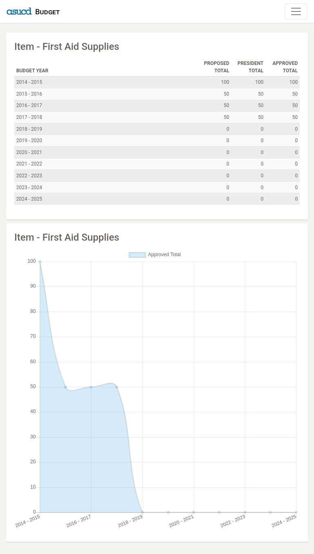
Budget (47, 11)
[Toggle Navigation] (296, 11)
